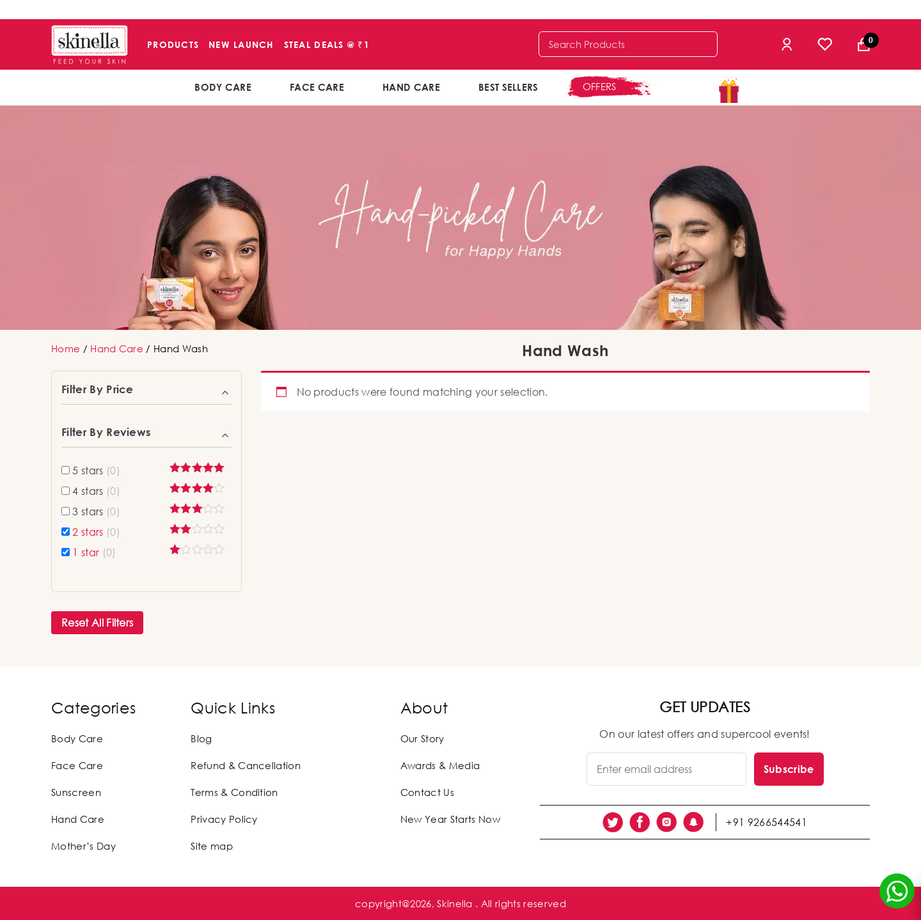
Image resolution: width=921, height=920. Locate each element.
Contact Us (427, 792)
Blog (201, 738)
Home (65, 348)
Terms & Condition (234, 792)
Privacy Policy (224, 819)
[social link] (612, 822)
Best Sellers (508, 87)
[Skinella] (89, 44)
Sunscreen (76, 792)
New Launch (241, 44)
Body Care (222, 87)
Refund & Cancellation (246, 765)
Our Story (422, 738)
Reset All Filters (97, 622)
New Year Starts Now (450, 819)
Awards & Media (440, 765)
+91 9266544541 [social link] (766, 822)
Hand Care (411, 87)
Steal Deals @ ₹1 (327, 44)
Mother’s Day (83, 846)
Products (173, 44)
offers (600, 86)
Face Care (317, 87)
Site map (212, 846)
